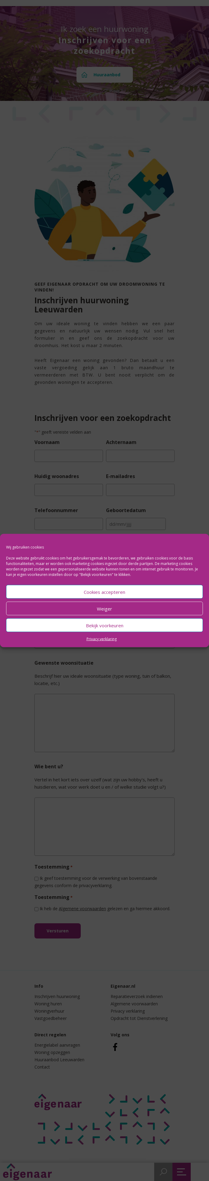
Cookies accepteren (104, 592)
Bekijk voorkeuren (104, 625)
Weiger (104, 608)
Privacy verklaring (102, 639)
